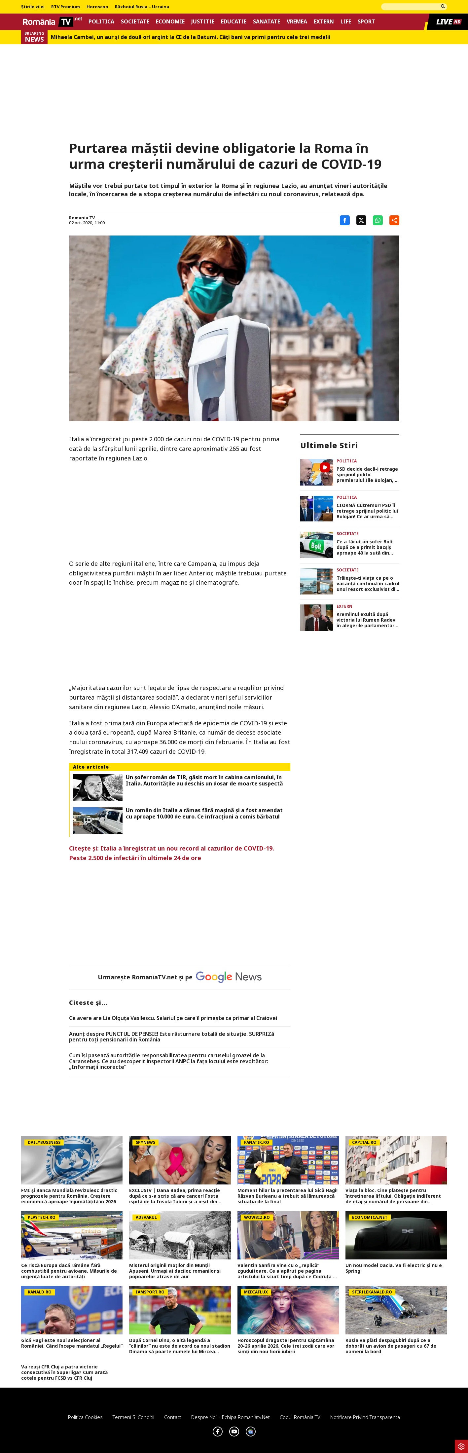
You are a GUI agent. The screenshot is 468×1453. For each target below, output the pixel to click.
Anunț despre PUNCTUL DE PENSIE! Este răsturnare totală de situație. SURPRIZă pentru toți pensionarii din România (171, 1037)
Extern (324, 21)
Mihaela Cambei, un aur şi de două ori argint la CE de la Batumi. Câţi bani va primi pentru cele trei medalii (191, 37)
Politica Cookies (85, 1417)
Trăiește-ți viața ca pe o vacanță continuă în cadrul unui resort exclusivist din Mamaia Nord (368, 583)
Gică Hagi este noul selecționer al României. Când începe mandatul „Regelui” (72, 1343)
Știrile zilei (33, 7)
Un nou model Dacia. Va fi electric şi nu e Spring (393, 1268)
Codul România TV (300, 1417)
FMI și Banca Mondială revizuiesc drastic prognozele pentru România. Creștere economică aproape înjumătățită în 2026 (69, 1196)
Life (346, 21)
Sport (366, 21)
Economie (170, 21)
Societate (135, 21)
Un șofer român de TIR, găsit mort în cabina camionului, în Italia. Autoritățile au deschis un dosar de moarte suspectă (204, 780)
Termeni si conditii (133, 1417)
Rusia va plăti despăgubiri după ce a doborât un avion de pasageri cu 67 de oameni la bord (390, 1346)
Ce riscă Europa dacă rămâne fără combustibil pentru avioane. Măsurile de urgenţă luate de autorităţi (69, 1271)
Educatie (233, 21)
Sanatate (266, 21)
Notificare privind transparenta (365, 1417)
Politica (101, 21)
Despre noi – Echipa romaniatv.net (230, 1417)
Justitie (202, 21)
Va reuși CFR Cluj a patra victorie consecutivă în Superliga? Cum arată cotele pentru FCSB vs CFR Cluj (64, 1372)
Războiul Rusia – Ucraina (142, 7)
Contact (172, 1417)
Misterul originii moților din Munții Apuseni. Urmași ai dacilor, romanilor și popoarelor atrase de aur (175, 1271)
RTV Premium (65, 7)
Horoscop (97, 7)
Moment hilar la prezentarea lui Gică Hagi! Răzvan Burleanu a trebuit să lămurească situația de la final (287, 1196)
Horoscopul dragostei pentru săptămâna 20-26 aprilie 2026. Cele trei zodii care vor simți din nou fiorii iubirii (285, 1346)
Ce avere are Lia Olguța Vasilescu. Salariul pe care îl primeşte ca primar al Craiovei (173, 1018)
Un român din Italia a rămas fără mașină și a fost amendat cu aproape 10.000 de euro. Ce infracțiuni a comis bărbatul (204, 813)
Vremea (297, 21)
